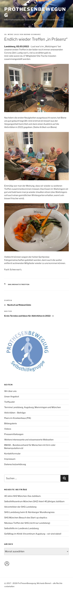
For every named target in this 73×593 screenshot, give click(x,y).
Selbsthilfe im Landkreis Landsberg (21, 528)
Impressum (9, 459)
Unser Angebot (11, 396)
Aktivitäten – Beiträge (15, 412)
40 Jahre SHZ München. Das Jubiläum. (22, 496)
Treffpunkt (9, 402)
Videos (7, 429)
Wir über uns (10, 391)
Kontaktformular (12, 453)
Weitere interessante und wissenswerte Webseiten (28, 439)
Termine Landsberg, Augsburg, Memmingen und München (32, 407)
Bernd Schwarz (32, 34)
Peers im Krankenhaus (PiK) (17, 418)
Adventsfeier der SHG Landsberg (20, 507)
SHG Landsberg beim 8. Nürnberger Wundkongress (29, 512)
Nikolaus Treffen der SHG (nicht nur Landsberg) (27, 523)
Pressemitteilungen (13, 434)
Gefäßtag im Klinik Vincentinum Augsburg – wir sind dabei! (32, 534)
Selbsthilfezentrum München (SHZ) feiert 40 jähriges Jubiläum (34, 501)
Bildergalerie (10, 423)
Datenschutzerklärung (15, 464)
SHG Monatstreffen (19, 284)
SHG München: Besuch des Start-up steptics (25, 517)
